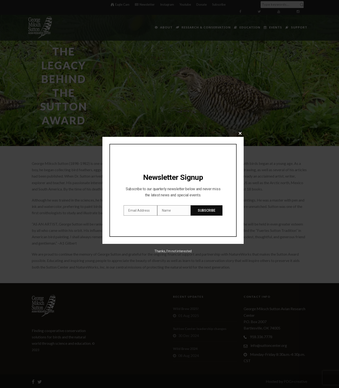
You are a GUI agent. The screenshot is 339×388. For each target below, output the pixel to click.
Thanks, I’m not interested (173, 251)
